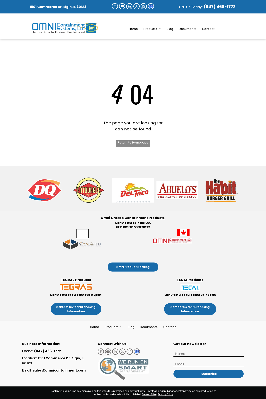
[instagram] (144, 6)
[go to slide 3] (122, 201)
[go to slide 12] (149, 201)
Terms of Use (149, 394)
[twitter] (136, 6)
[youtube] (122, 6)
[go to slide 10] (143, 201)
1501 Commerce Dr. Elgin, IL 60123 (58, 6)
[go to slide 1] (116, 201)
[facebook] (115, 6)
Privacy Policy (165, 394)
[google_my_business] (151, 6)
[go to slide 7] (134, 201)
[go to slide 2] (119, 201)
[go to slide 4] (125, 201)
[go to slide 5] (128, 201)
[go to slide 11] (146, 201)
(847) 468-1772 (220, 7)
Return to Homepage (133, 142)
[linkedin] (129, 6)
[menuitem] (133, 29)
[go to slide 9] (140, 201)
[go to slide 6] (131, 201)
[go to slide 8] (137, 201)
